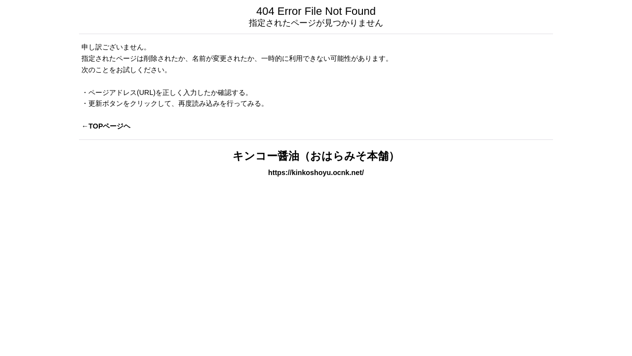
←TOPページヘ (105, 126)
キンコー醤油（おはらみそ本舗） (316, 156)
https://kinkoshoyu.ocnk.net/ (316, 173)
